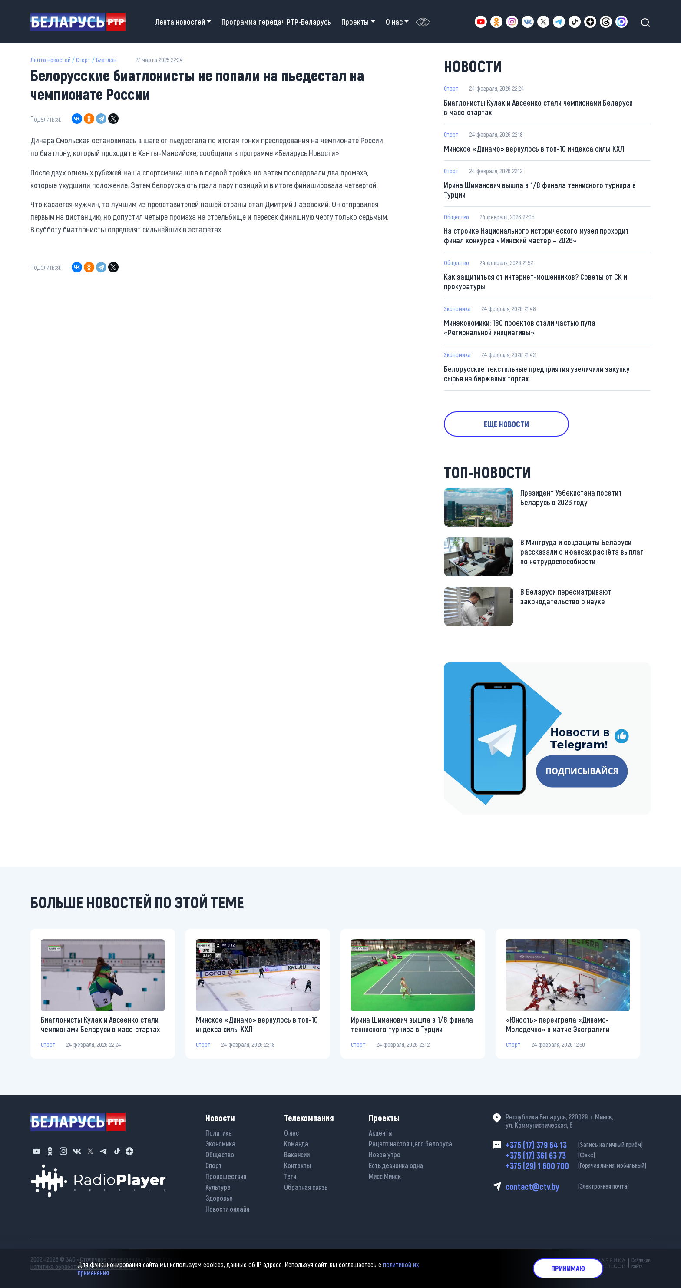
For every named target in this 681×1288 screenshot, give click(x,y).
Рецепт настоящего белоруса (410, 1143)
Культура (218, 1187)
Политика (218, 1133)
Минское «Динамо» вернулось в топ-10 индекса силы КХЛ (534, 148)
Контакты (297, 1165)
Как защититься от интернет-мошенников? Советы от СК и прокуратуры (535, 281)
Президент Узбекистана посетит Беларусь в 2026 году (571, 497)
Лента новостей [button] (180, 21)
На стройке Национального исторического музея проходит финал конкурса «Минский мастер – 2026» (536, 235)
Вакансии (297, 1154)
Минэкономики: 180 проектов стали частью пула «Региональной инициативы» (519, 327)
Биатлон (106, 59)
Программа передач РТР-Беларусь (276, 21)
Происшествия (225, 1176)
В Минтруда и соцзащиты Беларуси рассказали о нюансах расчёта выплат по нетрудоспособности (582, 551)
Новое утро (384, 1154)
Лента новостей (50, 59)
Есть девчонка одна (396, 1165)
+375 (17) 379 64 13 (578, 1144)
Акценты (381, 1133)
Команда (296, 1143)
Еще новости (506, 424)
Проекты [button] (355, 21)
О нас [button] (394, 21)
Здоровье (219, 1198)
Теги (290, 1176)
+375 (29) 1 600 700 (578, 1165)
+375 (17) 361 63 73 (578, 1155)
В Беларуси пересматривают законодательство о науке (565, 596)
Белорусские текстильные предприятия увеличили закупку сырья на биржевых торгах (537, 373)
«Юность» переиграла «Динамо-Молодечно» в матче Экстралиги (557, 1024)
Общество (456, 217)
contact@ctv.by (578, 1186)
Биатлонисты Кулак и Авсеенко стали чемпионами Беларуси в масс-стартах (538, 107)
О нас (291, 1133)
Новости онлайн (227, 1209)
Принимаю (568, 1268)
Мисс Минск (385, 1176)
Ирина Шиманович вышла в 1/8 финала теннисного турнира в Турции (540, 189)
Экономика (457, 308)
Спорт (83, 59)
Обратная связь (305, 1187)
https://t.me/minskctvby (480, 668)
